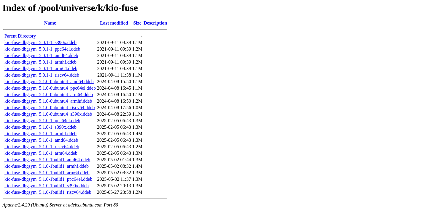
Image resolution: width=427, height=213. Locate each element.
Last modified (114, 22)
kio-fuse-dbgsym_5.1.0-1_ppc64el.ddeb (42, 120)
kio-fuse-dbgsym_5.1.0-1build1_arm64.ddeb (47, 172)
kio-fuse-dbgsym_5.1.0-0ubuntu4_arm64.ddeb (48, 94)
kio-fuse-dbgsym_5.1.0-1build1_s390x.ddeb (46, 185)
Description (155, 22)
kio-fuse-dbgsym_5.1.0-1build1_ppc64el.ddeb (48, 179)
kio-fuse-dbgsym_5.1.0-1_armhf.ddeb (40, 133)
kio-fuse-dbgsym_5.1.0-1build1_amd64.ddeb (47, 159)
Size (137, 22)
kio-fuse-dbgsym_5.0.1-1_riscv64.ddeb (41, 75)
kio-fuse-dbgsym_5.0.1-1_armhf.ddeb (40, 61)
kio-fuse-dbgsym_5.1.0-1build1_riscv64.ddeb (47, 192)
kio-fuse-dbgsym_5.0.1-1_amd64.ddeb (41, 55)
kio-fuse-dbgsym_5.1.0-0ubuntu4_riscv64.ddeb (49, 107)
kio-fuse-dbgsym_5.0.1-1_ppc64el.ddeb (42, 48)
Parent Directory (20, 35)
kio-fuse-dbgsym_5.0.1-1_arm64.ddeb (40, 68)
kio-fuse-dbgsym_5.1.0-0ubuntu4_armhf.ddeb (48, 101)
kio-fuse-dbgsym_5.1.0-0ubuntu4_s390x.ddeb (48, 114)
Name (50, 22)
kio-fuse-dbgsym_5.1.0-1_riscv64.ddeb (41, 146)
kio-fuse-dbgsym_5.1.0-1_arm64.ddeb (40, 153)
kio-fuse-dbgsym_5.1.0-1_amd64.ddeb (41, 140)
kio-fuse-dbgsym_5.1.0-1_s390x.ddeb (40, 127)
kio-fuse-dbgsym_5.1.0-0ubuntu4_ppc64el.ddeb (50, 88)
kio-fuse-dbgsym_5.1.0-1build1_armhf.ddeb (46, 166)
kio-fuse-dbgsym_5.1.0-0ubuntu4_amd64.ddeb (49, 81)
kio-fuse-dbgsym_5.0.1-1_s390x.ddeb (40, 42)
